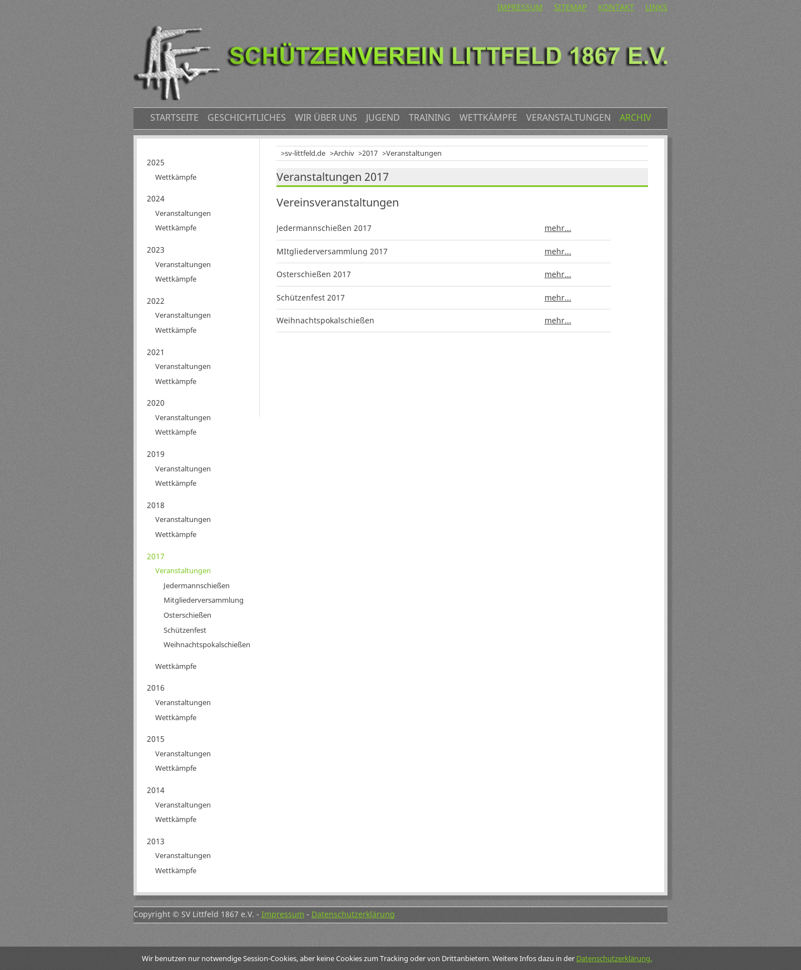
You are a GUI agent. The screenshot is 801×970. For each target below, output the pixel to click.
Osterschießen (187, 615)
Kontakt (616, 7)
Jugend (383, 117)
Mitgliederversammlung (204, 600)
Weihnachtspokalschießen (207, 644)
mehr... (558, 228)
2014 (156, 790)
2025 (156, 162)
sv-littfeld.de (305, 153)
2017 (370, 153)
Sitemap (570, 7)
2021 (156, 352)
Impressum (520, 7)
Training (430, 117)
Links (656, 7)
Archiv (635, 117)
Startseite (174, 117)
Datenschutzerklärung (353, 914)
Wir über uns (326, 117)
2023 (156, 249)
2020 (156, 402)
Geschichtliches (246, 117)
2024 (156, 198)
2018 (156, 505)
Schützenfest (185, 630)
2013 (156, 841)
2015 (156, 738)
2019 (156, 454)
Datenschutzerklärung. (614, 958)
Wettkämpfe (488, 117)
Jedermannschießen (197, 585)
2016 (156, 687)
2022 (156, 301)
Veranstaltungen (568, 117)
